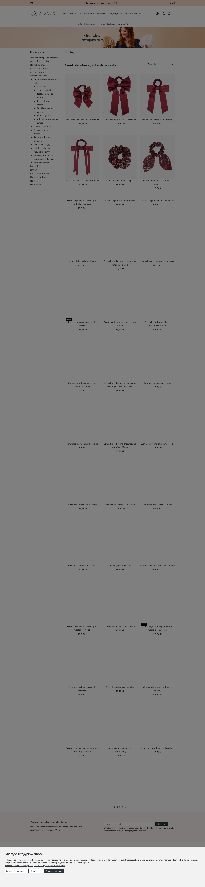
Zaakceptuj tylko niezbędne (16, 871)
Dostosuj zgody (36, 871)
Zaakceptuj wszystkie (54, 871)
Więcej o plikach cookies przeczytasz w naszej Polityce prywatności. (35, 865)
